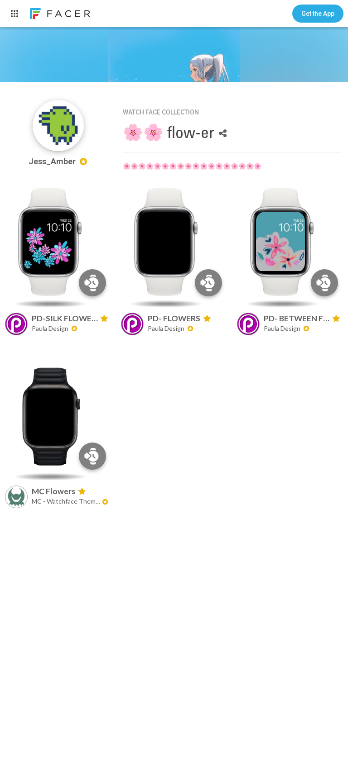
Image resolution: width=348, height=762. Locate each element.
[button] (317, 13)
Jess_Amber (58, 161)
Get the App (317, 13)
